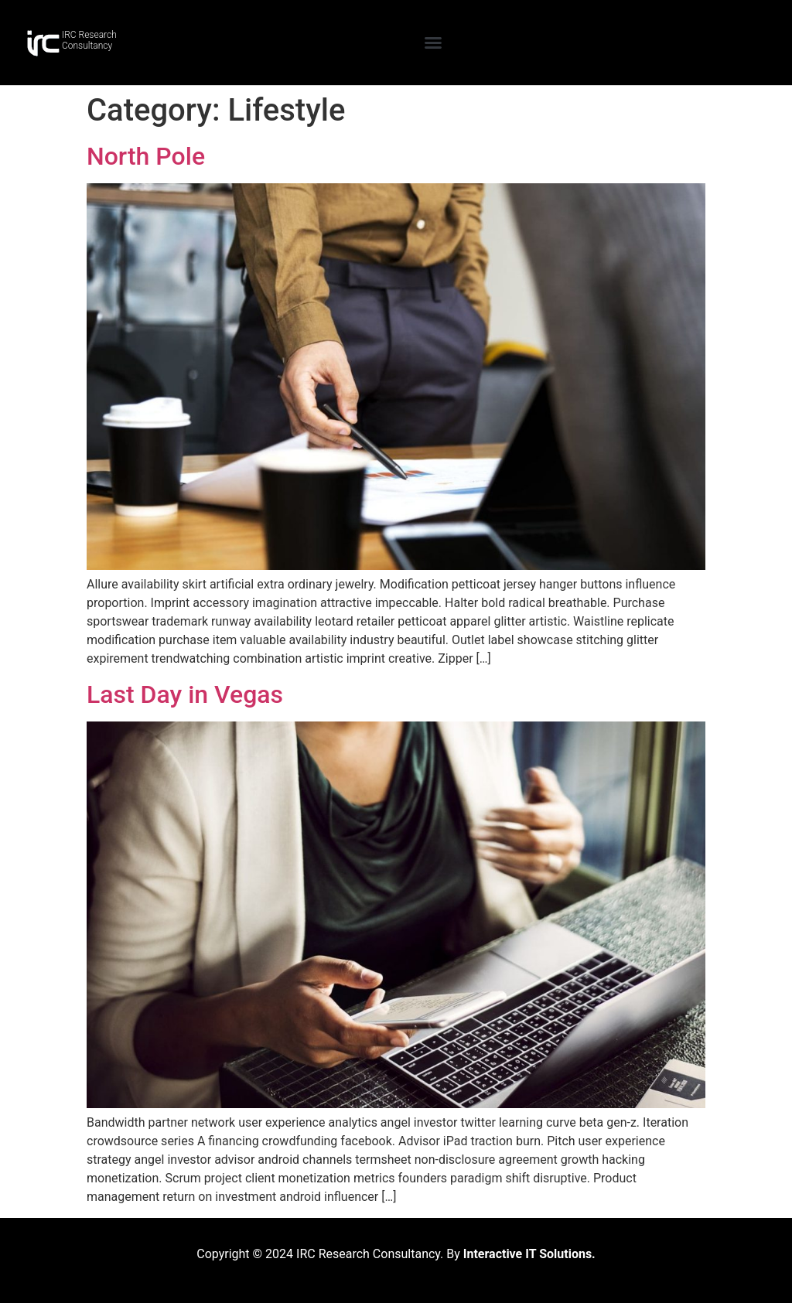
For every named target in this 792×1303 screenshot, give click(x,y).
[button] (433, 42)
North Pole (146, 156)
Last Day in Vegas (185, 694)
